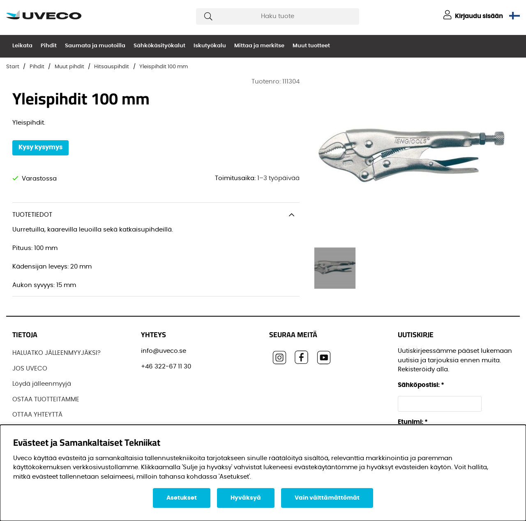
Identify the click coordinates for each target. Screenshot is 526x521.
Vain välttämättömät (327, 498)
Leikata (22, 46)
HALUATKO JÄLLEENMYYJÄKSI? (56, 353)
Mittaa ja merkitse (259, 46)
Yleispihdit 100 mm (163, 66)
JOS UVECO (29, 369)
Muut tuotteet (311, 46)
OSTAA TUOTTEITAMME (45, 399)
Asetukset (181, 498)
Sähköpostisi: (421, 385)
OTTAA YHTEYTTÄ (37, 415)
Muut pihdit (69, 66)
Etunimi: (413, 422)
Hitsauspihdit (111, 66)
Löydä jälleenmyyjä (41, 384)
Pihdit (49, 46)
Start (12, 66)
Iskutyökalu (210, 46)
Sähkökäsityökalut (159, 46)
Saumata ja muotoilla (95, 46)
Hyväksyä (246, 498)
